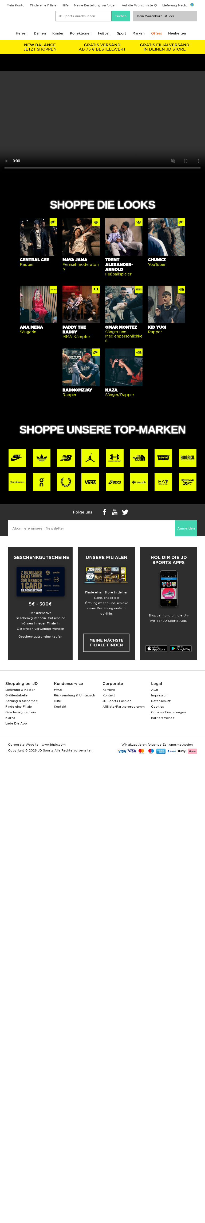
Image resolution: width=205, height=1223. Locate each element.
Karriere (108, 690)
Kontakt (60, 706)
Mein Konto (16, 5)
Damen (40, 33)
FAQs (58, 690)
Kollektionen (81, 33)
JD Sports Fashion (116, 701)
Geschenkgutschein (20, 712)
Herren (21, 33)
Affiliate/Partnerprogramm (123, 706)
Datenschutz (161, 701)
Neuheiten (177, 33)
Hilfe (65, 5)
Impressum (159, 695)
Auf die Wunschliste (137, 5)
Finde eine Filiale (43, 5)
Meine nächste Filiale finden (106, 642)
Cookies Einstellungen (168, 712)
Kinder (58, 33)
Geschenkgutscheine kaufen (40, 636)
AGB (154, 690)
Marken (138, 33)
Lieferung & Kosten (20, 690)
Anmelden (186, 528)
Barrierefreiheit (163, 718)
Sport (121, 33)
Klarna (10, 718)
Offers (156, 33)
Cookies (157, 706)
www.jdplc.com (53, 744)
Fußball (104, 33)
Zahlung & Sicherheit (21, 701)
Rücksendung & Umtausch (74, 695)
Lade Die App (16, 723)
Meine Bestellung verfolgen (95, 5)
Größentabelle (16, 695)
